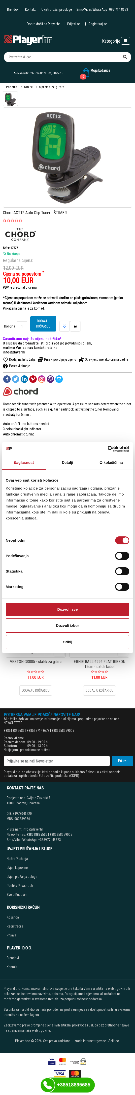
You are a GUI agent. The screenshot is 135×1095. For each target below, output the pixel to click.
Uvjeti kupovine (17, 868)
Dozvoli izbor (67, 625)
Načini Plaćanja (17, 859)
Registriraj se (98, 24)
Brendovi (13, 9)
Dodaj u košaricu (43, 323)
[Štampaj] (75, 326)
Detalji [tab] (67, 462)
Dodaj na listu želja (19, 359)
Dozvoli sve (67, 609)
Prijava (11, 935)
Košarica (13, 917)
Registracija (15, 926)
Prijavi (122, 761)
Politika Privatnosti (20, 886)
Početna (12, 87)
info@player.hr (14, 352)
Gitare (28, 87)
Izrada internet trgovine (90, 1041)
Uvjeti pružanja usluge (56, 9)
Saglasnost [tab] (24, 462)
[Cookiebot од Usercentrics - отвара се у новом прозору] (107, 449)
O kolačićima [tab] (111, 462)
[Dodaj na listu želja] (64, 326)
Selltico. (114, 1041)
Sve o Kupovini (17, 895)
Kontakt (30, 9)
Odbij (67, 642)
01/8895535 (55, 73)
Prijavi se (73, 24)
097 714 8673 (118, 9)
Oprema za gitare (52, 87)
